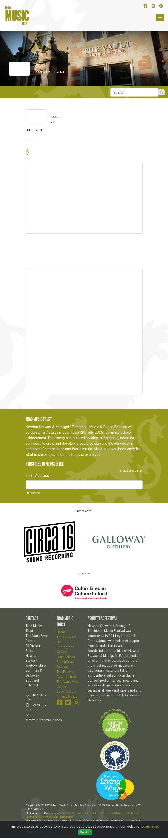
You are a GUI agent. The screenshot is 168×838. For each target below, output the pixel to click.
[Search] (134, 92)
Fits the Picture (91, 813)
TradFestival (65, 672)
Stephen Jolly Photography (57, 817)
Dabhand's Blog (71, 813)
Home (61, 632)
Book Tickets (66, 692)
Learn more (150, 826)
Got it (85, 832)
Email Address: (39, 475)
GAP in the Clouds (112, 813)
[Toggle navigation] (160, 17)
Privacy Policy (67, 697)
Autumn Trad (66, 677)
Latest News (66, 657)
